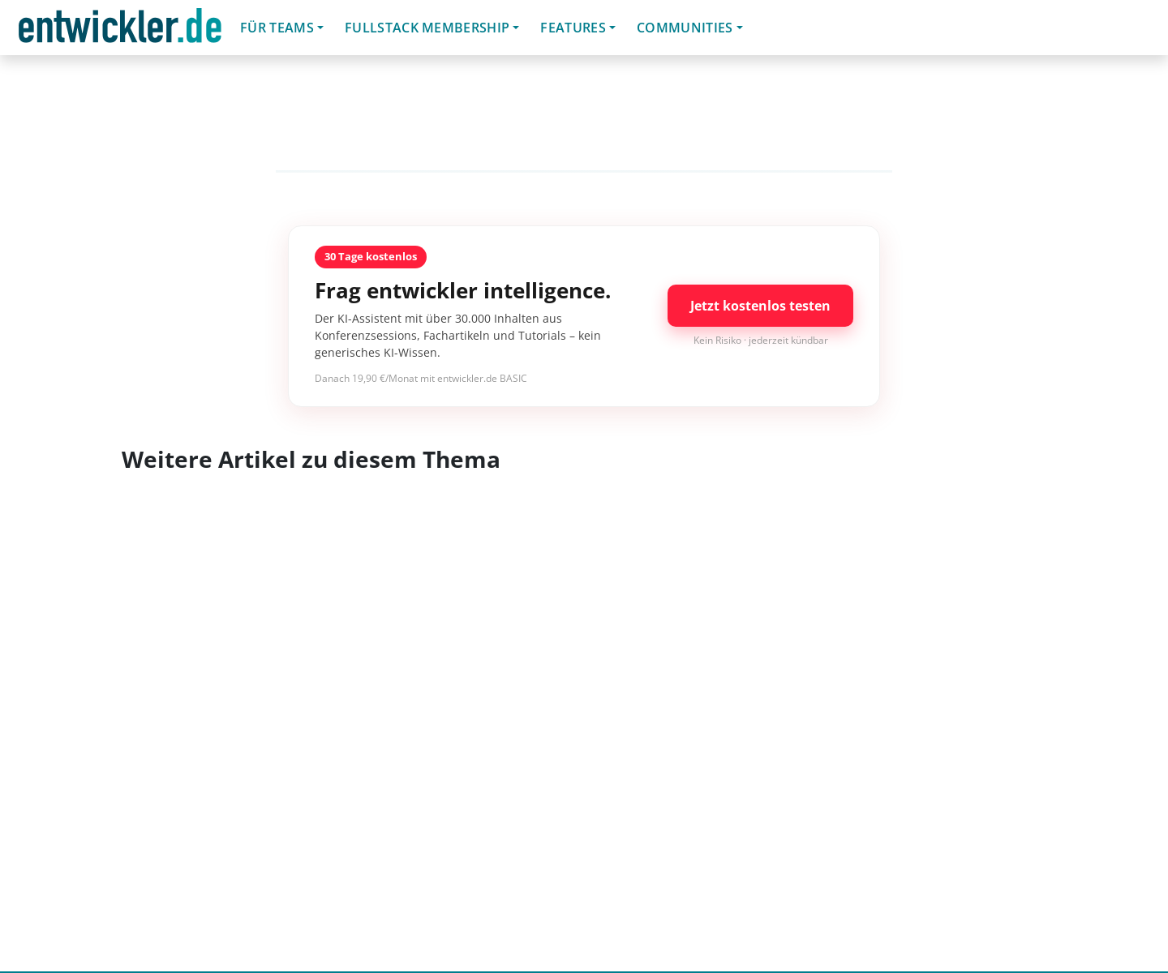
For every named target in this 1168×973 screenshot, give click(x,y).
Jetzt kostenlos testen (760, 306)
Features (573, 27)
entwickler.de (120, 30)
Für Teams (277, 27)
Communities (685, 27)
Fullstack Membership (427, 27)
